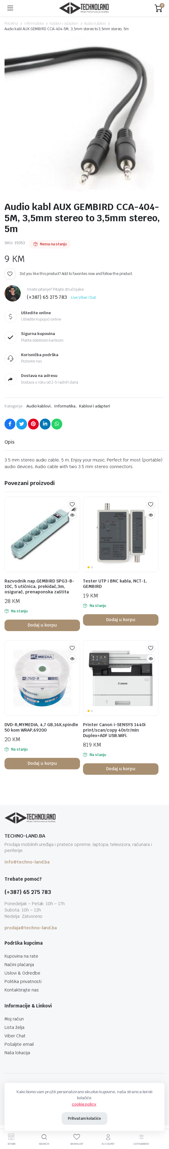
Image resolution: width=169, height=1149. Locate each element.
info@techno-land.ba (27, 862)
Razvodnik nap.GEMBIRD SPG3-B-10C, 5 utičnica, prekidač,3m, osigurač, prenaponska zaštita (39, 586)
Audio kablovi (95, 23)
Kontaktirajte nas (22, 990)
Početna (11, 23)
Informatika (34, 23)
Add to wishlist (10, 273)
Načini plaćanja (19, 964)
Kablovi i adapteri (64, 23)
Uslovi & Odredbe (22, 973)
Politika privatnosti (23, 981)
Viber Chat (15, 1036)
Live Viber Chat (83, 297)
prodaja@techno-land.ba (31, 927)
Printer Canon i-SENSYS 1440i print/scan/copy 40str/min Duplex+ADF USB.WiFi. (114, 730)
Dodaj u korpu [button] (42, 625)
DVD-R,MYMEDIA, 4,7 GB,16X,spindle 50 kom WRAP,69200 (41, 727)
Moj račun (14, 1019)
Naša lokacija (17, 1052)
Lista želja (14, 1027)
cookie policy (84, 1104)
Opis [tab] (9, 442)
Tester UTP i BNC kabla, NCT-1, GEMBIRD (115, 583)
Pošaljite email (19, 1044)
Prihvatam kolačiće (84, 1118)
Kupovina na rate (21, 956)
